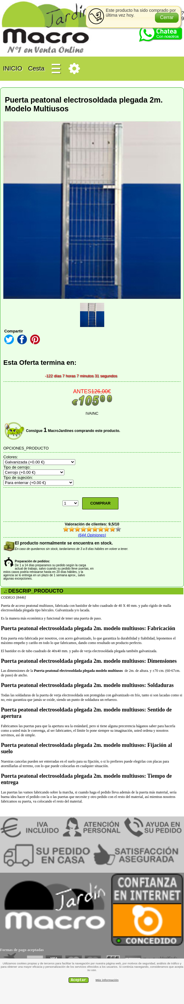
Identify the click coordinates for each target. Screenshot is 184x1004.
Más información (106, 980)
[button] (167, 18)
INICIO (12, 67)
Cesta (36, 67)
